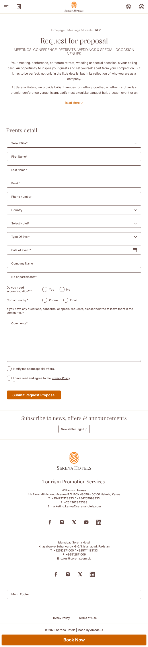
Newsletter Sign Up (74, 429)
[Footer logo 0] (74, 468)
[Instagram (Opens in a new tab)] (62, 522)
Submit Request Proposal (33, 395)
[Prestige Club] (141, 6)
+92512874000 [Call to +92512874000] (63, 550)
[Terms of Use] (88, 618)
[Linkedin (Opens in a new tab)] (98, 522)
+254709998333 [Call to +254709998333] (88, 498)
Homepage (58, 30)
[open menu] (6, 6)
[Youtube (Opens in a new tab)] (86, 522)
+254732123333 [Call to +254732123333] (62, 498)
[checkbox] (9, 368)
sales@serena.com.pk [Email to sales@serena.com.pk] (75, 558)
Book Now (74, 640)
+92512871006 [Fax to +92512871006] (76, 554)
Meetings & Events (80, 30)
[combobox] (74, 143)
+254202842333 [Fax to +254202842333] (75, 502)
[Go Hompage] (74, 7)
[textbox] (19, 143)
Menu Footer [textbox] (20, 594)
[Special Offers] (128, 6)
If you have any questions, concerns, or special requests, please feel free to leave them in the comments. (70, 310)
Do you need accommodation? (19, 289)
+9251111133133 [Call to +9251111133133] (87, 550)
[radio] (44, 289)
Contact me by (17, 300)
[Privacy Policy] (60, 618)
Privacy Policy (61, 378)
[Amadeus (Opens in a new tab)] (96, 630)
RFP (98, 30)
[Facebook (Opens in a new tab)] (50, 522)
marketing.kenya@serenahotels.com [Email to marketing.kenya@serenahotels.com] (76, 506)
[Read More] (74, 103)
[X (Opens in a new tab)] (74, 522)
